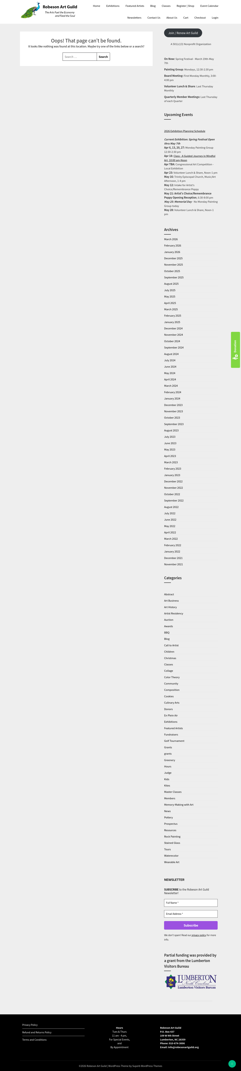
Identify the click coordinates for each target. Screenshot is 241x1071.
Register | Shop (185, 6)
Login (215, 17)
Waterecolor (171, 855)
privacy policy (198, 935)
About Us (171, 17)
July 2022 (169, 513)
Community (171, 683)
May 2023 (169, 449)
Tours (167, 849)
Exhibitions (112, 6)
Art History (170, 607)
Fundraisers (171, 734)
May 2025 (169, 296)
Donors (168, 709)
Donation (235, 350)
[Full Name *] (191, 903)
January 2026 (172, 252)
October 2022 (172, 494)
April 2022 (170, 532)
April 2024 (170, 379)
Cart (185, 17)
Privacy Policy (30, 1024)
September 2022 (174, 500)
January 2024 (172, 398)
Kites (167, 785)
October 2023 (172, 417)
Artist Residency (173, 613)
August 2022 (171, 507)
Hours (167, 766)
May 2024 (169, 373)
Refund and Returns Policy (37, 1032)
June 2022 (170, 519)
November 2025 (173, 264)
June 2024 (170, 366)
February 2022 (172, 545)
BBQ (166, 632)
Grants (168, 747)
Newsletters (134, 17)
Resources (170, 830)
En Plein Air (171, 715)
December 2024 (173, 328)
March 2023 (171, 462)
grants (168, 753)
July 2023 (169, 436)
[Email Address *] (191, 914)
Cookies (169, 696)
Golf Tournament (174, 740)
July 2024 (169, 360)
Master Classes (172, 791)
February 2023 (172, 468)
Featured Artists (135, 6)
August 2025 (171, 283)
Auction (168, 619)
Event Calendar (209, 6)
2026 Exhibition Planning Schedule (184, 131)
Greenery (169, 760)
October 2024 (172, 341)
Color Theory (172, 677)
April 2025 (170, 303)
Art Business (171, 600)
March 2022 (171, 538)
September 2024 (174, 347)
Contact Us (153, 17)
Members (169, 798)
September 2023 (174, 424)
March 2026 (171, 239)
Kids (166, 779)
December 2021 (173, 558)
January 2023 (172, 475)
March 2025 (171, 309)
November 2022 (173, 487)
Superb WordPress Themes (147, 1066)
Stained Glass (172, 842)
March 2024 (171, 385)
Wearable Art (171, 862)
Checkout (200, 17)
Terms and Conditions (34, 1039)
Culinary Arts (171, 702)
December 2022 (173, 481)
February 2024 (172, 392)
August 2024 (171, 354)
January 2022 (172, 551)
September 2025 (174, 277)
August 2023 (171, 430)
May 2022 (169, 526)
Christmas (170, 658)
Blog (153, 6)
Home (96, 6)
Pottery (168, 817)
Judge (167, 772)
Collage (168, 670)
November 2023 (173, 411)
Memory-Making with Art (178, 804)
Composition (171, 689)
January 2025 (172, 322)
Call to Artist (171, 645)
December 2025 (173, 258)
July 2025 (169, 290)
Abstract (169, 594)
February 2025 (172, 315)
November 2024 (173, 334)
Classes (166, 6)
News (167, 811)
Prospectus (170, 823)
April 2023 (170, 456)
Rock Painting (172, 836)
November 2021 (173, 564)
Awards (168, 626)
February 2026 (172, 245)
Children (169, 651)
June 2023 (170, 443)
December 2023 (173, 405)
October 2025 (172, 271)
